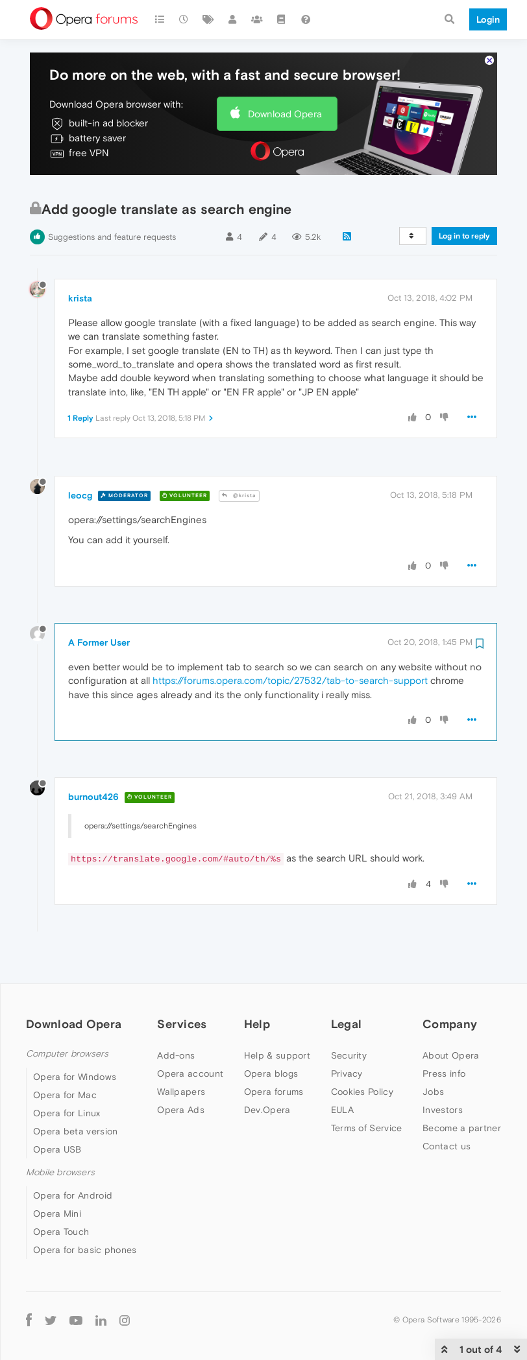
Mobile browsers (60, 1132)
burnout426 (93, 757)
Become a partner (462, 1088)
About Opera (451, 1016)
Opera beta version (75, 1091)
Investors (443, 1070)
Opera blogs (271, 1034)
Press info (444, 1034)
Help (257, 984)
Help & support (277, 1016)
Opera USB (57, 1110)
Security (349, 1016)
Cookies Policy (362, 1052)
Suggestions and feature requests (112, 197)
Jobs (433, 1052)
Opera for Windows (74, 1037)
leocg (80, 456)
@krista (239, 456)
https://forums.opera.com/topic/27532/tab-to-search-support (290, 640)
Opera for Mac (65, 1055)
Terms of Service (366, 1088)
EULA (342, 1070)
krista (80, 258)
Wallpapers (181, 1052)
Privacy (347, 1034)
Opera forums (274, 1052)
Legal (346, 984)
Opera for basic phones (85, 1210)
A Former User (99, 603)
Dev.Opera (267, 1070)
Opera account (190, 1034)
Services (181, 984)
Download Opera (285, 74)
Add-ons (176, 1016)
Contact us (447, 1106)
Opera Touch (61, 1192)
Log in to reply (464, 196)
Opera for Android (72, 1156)
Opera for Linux (67, 1073)
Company (450, 984)
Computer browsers (67, 1014)
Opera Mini (57, 1174)
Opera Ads (180, 1070)
